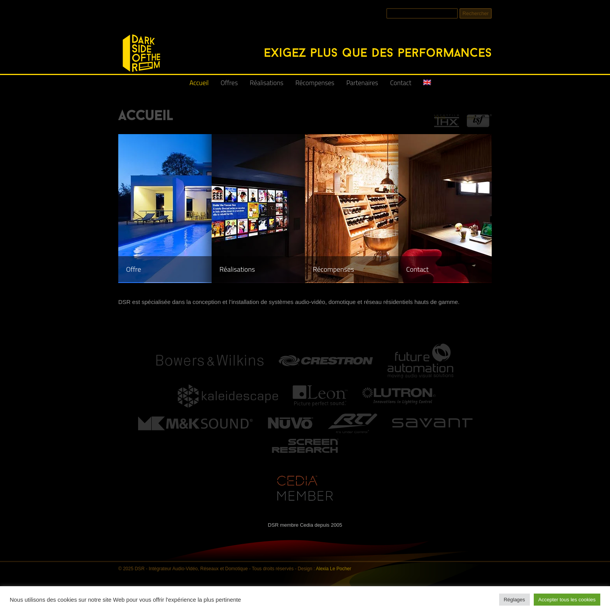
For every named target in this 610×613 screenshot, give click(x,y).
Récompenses (314, 83)
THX (440, 117)
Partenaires (362, 83)
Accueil (199, 83)
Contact (401, 83)
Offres (229, 83)
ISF (471, 117)
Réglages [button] (514, 600)
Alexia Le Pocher (333, 568)
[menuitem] (427, 86)
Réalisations (266, 83)
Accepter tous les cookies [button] (567, 600)
